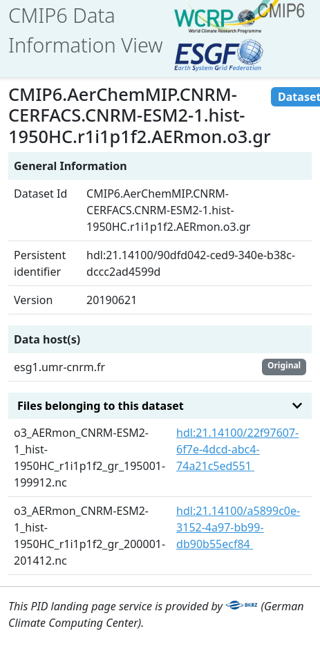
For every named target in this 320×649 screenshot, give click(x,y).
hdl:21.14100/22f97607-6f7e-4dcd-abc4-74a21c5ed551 (237, 449)
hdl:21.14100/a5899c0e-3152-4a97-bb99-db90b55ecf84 (238, 527)
